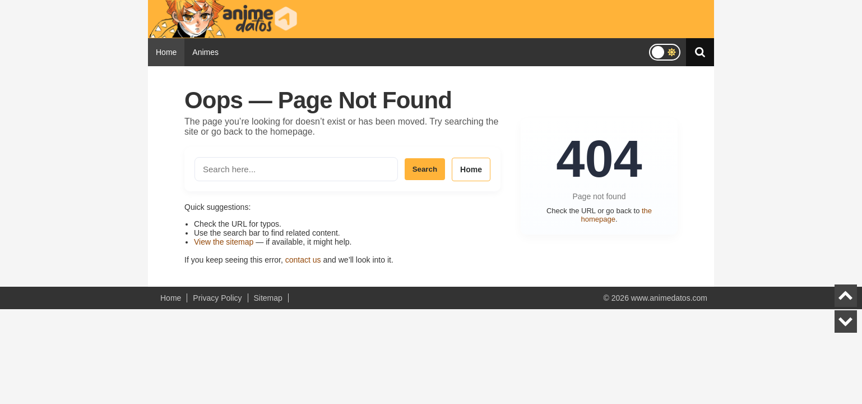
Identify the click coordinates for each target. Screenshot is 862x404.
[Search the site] (296, 169)
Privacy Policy (217, 297)
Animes (205, 52)
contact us (303, 259)
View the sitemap (223, 241)
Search (425, 169)
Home (166, 52)
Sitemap (268, 297)
